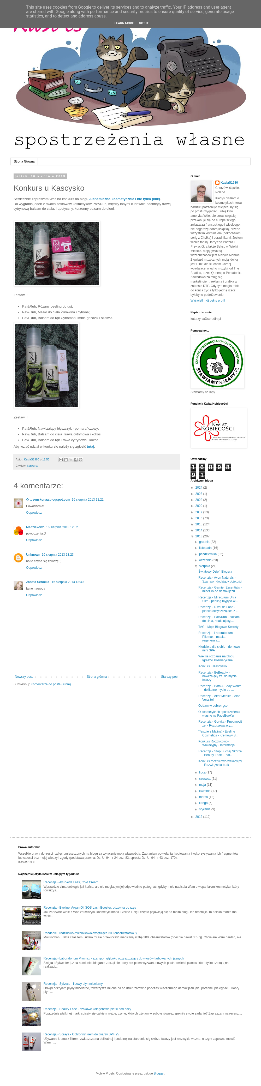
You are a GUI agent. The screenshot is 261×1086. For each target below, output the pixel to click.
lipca (202, 772)
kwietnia (205, 791)
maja (203, 785)
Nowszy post (24, 677)
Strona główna (97, 677)
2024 (199, 487)
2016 (199, 518)
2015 (199, 524)
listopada (205, 548)
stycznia (205, 809)
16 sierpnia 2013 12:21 (88, 499)
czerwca (205, 779)
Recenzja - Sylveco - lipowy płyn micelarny (73, 984)
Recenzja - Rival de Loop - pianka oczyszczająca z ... (218, 609)
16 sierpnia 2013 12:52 (62, 527)
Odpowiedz (34, 512)
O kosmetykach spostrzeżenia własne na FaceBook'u (219, 713)
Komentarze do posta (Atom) (51, 684)
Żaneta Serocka (38, 582)
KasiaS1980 (229, 182)
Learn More (124, 23)
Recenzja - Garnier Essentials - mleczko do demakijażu (220, 589)
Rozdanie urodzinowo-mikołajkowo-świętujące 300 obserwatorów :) (90, 933)
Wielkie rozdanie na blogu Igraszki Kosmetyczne (216, 658)
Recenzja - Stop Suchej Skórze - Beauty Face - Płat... (220, 753)
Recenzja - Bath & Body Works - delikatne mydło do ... (219, 688)
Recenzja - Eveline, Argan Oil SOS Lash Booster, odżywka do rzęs (90, 907)
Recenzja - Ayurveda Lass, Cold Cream (71, 882)
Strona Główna (24, 161)
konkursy (32, 465)
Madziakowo (35, 527)
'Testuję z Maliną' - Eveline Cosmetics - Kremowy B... (218, 733)
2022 (199, 500)
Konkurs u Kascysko (212, 666)
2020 (199, 506)
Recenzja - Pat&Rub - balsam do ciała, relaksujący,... (219, 618)
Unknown (33, 554)
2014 (199, 530)
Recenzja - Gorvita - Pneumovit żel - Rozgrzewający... (220, 723)
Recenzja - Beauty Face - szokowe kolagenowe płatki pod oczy (87, 1009)
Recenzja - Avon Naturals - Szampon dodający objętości (220, 579)
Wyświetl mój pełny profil (208, 300)
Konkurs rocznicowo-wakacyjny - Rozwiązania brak (220, 763)
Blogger (159, 1073)
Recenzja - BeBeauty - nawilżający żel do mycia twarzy (217, 676)
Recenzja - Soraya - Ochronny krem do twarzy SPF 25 (81, 1034)
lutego (204, 803)
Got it (144, 23)
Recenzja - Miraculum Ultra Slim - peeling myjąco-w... (218, 599)
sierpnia (205, 566)
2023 (199, 494)
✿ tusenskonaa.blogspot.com (48, 499)
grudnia (204, 542)
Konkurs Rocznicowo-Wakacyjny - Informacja (216, 743)
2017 (199, 512)
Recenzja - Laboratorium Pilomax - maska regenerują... (215, 636)
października (208, 554)
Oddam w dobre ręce (213, 705)
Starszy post (169, 677)
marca (204, 797)
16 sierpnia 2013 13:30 (68, 582)
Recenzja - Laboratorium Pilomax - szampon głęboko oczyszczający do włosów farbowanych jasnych (114, 958)
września (205, 560)
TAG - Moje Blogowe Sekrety (218, 627)
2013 (199, 536)
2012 (199, 817)
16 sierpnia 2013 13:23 (58, 554)
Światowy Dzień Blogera (215, 571)
